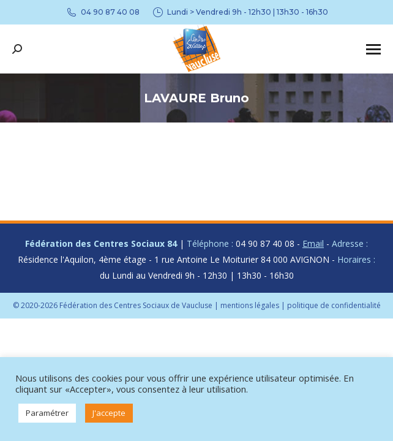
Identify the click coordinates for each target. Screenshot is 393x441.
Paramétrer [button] (47, 412)
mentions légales (249, 305)
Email (313, 243)
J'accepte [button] (108, 412)
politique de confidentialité (334, 305)
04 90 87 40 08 (103, 12)
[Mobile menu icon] (373, 49)
